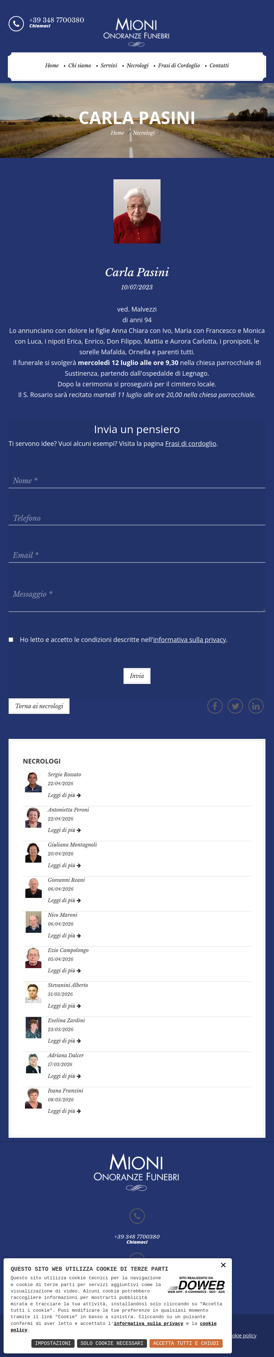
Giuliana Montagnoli (72, 845)
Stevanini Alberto (68, 985)
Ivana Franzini (65, 1091)
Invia (137, 675)
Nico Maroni (62, 915)
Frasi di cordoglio (190, 443)
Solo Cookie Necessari (112, 1343)
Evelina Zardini (66, 1020)
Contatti (219, 65)
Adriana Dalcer (66, 1055)
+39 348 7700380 (56, 20)
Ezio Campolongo (68, 950)
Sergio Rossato (64, 774)
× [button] (223, 1265)
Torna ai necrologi (39, 706)
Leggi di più (64, 795)
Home (52, 65)
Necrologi (138, 65)
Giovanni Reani (66, 880)
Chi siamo (79, 65)
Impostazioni (53, 1343)
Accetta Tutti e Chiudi (186, 1343)
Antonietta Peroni (68, 810)
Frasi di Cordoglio (179, 65)
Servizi (109, 65)
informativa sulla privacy (148, 1324)
